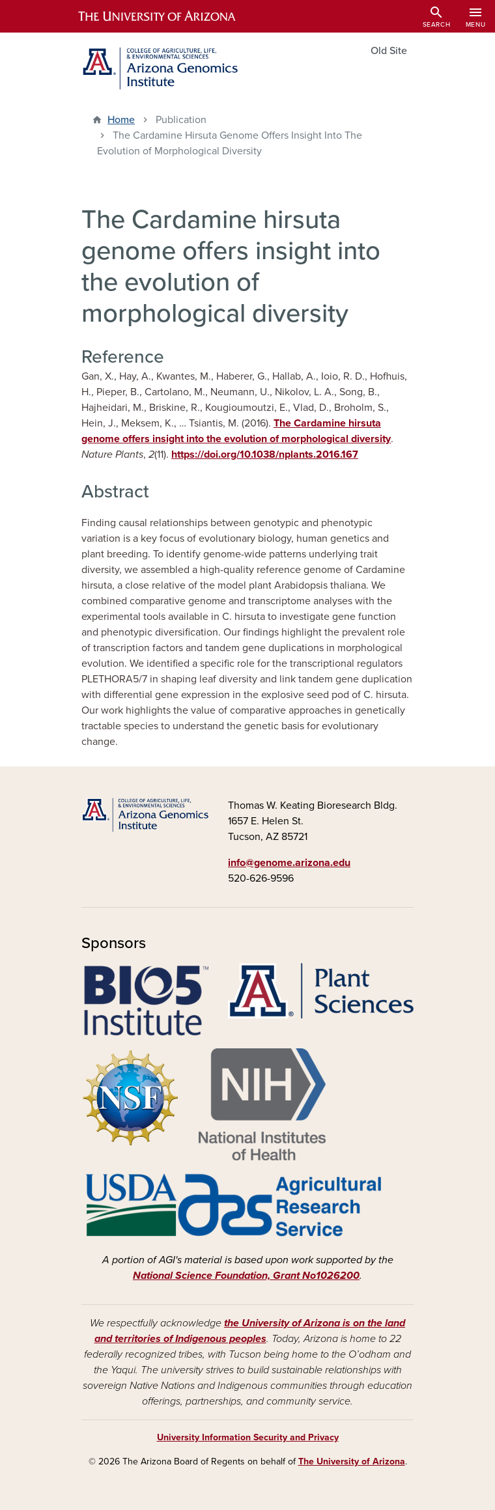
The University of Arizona (351, 1461)
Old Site (389, 50)
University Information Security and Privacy (248, 1437)
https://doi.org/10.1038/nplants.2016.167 (264, 454)
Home (121, 119)
